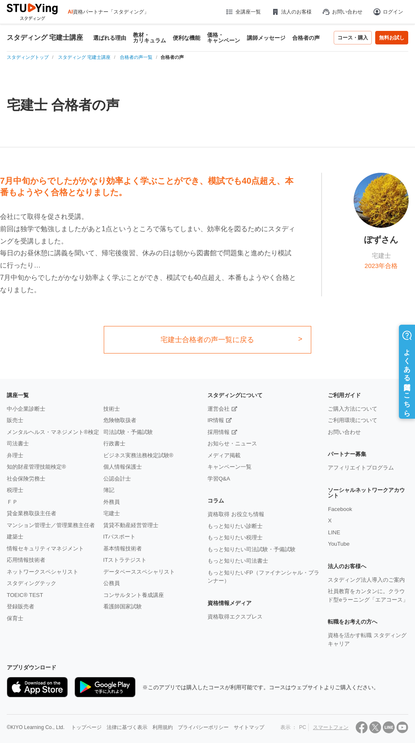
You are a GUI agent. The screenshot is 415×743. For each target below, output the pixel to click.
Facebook (340, 509)
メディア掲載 (224, 455)
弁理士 (15, 455)
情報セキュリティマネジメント (45, 548)
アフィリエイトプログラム (361, 467)
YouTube (338, 544)
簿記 (108, 490)
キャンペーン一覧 (230, 467)
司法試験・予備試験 (128, 432)
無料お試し (391, 38)
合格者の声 (306, 38)
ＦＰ (12, 502)
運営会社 (219, 409)
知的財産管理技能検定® (36, 467)
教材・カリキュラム (149, 38)
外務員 (111, 502)
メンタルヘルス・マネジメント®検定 (53, 432)
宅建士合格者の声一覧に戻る (207, 340)
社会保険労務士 (26, 478)
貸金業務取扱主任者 (31, 513)
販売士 (15, 420)
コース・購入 (353, 38)
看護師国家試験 (122, 606)
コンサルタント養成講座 (133, 595)
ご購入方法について (352, 409)
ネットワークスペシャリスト (42, 572)
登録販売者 (20, 606)
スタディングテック (31, 583)
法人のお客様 (291, 12)
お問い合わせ (342, 12)
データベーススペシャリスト (139, 572)
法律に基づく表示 (127, 727)
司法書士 (18, 443)
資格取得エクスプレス (235, 616)
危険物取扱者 (119, 420)
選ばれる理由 (109, 38)
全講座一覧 (243, 12)
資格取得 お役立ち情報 (236, 514)
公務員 (111, 583)
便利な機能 (186, 38)
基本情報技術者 (122, 548)
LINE (334, 532)
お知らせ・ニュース (232, 443)
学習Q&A (219, 478)
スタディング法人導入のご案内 (366, 580)
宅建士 (111, 513)
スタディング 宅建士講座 (45, 37)
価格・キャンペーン (223, 38)
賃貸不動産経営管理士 (130, 525)
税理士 (15, 490)
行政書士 (114, 443)
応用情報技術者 (26, 560)
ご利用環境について (352, 420)
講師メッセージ (266, 38)
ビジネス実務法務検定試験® (138, 455)
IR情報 (216, 420)
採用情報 (219, 432)
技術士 (111, 409)
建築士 (15, 536)
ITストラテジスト (125, 560)
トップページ (86, 727)
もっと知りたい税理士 (235, 537)
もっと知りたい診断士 (235, 526)
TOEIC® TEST (25, 595)
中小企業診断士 (26, 409)
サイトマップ (249, 727)
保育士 (15, 618)
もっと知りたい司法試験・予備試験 (252, 549)
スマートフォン (331, 727)
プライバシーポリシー (203, 727)
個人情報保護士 (122, 467)
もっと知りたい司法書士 (238, 561)
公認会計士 (117, 478)
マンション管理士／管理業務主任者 (51, 525)
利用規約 (162, 727)
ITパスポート (119, 536)
